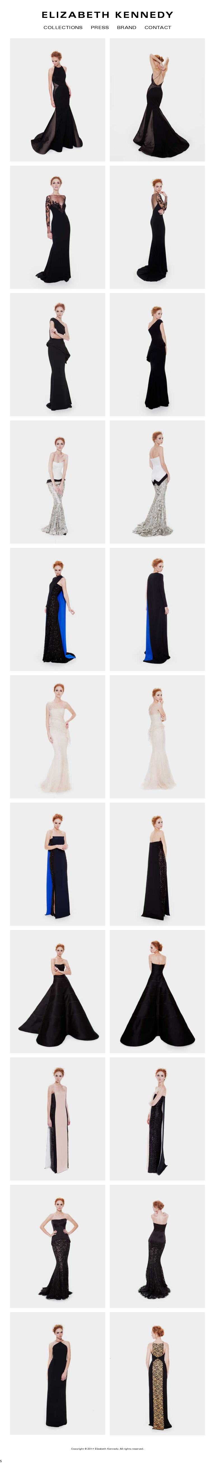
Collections (63, 27)
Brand (127, 27)
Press (100, 27)
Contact (158, 27)
